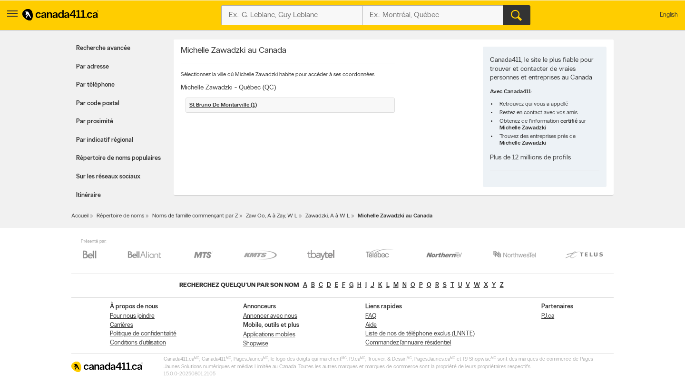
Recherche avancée (103, 48)
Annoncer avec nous (270, 316)
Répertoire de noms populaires (118, 158)
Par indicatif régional (104, 140)
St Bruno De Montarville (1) (223, 105)
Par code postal (97, 103)
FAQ (370, 316)
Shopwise (255, 344)
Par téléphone (95, 85)
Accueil (79, 216)
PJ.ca (547, 316)
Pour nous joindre (132, 316)
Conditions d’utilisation (138, 343)
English (669, 15)
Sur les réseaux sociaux (108, 177)
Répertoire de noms (120, 216)
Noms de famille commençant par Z (195, 216)
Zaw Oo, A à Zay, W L (271, 216)
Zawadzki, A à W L (327, 216)
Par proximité (94, 121)
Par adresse (92, 67)
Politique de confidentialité (143, 334)
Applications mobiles (269, 335)
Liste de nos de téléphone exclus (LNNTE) (420, 334)
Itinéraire (88, 195)
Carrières (121, 325)
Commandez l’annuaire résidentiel (408, 343)
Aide (371, 325)
